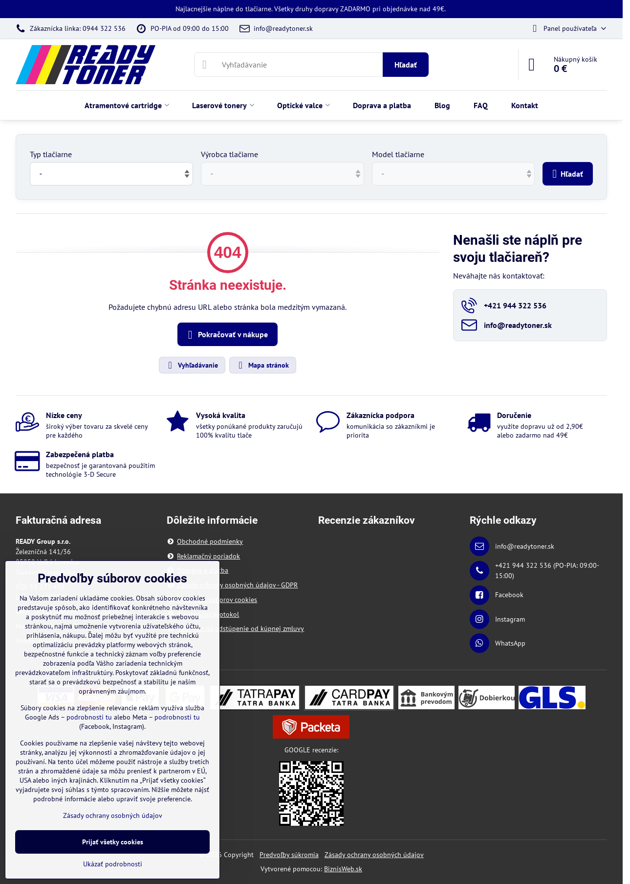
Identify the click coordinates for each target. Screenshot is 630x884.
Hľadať (405, 65)
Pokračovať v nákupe (226, 335)
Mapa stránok (262, 365)
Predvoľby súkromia (289, 854)
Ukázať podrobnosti (112, 864)
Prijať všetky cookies (112, 841)
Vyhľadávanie (191, 365)
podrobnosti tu (89, 717)
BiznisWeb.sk (343, 868)
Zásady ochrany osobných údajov (374, 854)
